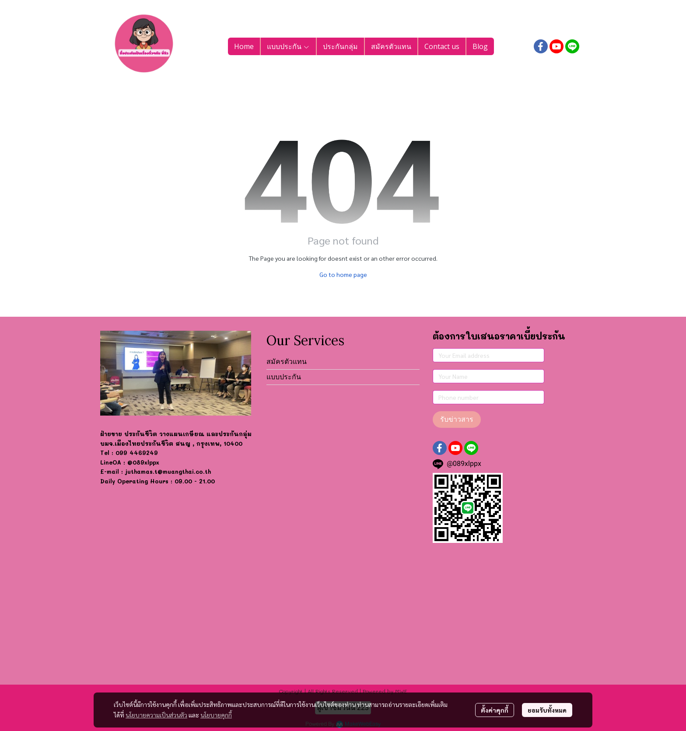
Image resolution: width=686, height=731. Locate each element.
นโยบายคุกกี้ (216, 715)
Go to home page (343, 274)
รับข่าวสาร (456, 419)
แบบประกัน (283, 377)
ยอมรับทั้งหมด (547, 710)
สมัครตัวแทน (286, 361)
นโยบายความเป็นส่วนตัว (156, 715)
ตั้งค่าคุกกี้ (494, 710)
